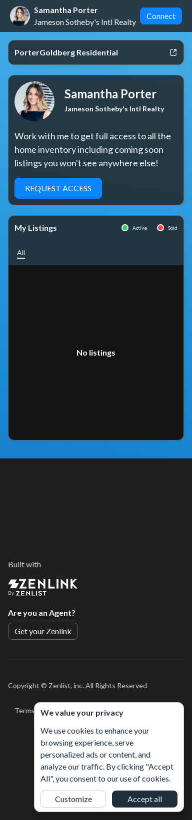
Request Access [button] (58, 188)
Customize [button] (73, 799)
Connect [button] (161, 15)
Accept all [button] (145, 799)
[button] (21, 252)
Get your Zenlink (43, 631)
